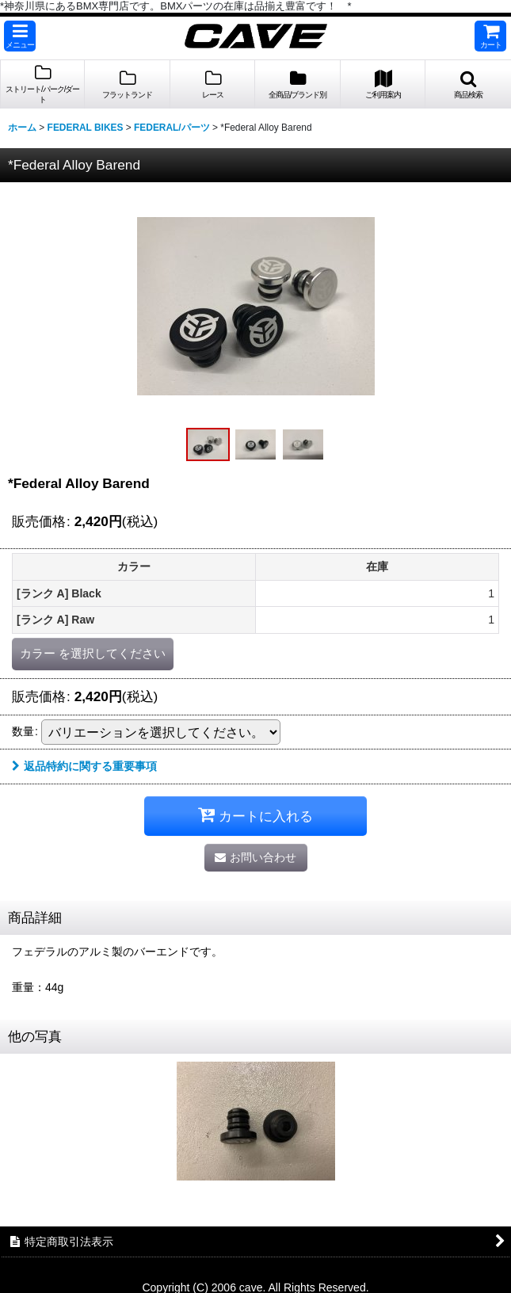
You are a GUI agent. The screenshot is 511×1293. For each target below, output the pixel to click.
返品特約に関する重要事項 (84, 766)
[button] (20, 36)
